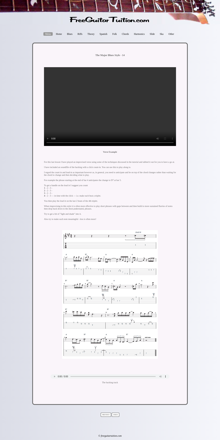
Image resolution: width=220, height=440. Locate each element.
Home (59, 34)
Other (171, 34)
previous (106, 415)
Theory (90, 34)
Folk (114, 34)
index (115, 415)
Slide (152, 34)
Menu (48, 34)
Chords (125, 34)
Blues (69, 34)
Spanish (103, 34)
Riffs (80, 34)
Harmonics (139, 34)
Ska (161, 34)
